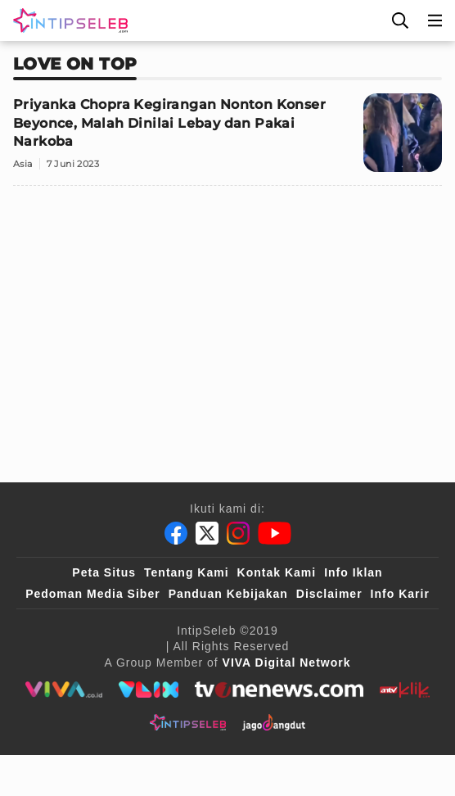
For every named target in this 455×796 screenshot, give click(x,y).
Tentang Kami (186, 572)
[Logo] (67, 20)
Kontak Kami (277, 572)
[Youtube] (274, 533)
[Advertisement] (227, 313)
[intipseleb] (188, 722)
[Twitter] (207, 533)
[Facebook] (175, 533)
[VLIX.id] (149, 689)
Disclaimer (329, 593)
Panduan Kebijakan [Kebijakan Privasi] (228, 593)
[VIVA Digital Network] (287, 662)
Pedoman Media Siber (92, 593)
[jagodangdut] (273, 722)
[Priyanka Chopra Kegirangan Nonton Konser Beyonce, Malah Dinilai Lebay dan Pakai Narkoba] (227, 139)
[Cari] (400, 20)
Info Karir (400, 593)
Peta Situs (104, 572)
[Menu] (435, 20)
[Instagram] (238, 533)
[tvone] (279, 689)
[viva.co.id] (63, 689)
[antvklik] (405, 689)
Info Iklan (353, 572)
